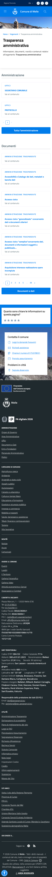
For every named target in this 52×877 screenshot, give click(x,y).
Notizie (4, 543)
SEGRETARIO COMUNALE (16, 90)
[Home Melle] (24, 11)
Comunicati (6, 551)
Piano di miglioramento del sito (15, 724)
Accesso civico (11, 199)
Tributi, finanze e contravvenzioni (16, 521)
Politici (4, 457)
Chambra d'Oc (8, 809)
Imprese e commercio (11, 508)
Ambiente (6, 475)
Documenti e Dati (9, 444)
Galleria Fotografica (10, 578)
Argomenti (14, 34)
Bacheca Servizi (8, 745)
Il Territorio (6, 574)
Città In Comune (31, 860)
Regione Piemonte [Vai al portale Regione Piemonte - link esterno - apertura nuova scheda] (10, 3)
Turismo (5, 525)
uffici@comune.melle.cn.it (18, 620)
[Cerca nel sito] (45, 11)
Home (5, 34)
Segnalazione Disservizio (12, 737)
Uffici (8, 85)
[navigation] (5, 11)
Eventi (4, 566)
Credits (4, 766)
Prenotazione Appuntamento (14, 732)
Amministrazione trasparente (20, 156)
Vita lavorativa (8, 529)
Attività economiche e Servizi (14, 586)
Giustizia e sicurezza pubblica (14, 504)
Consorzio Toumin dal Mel (12, 805)
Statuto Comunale (9, 749)
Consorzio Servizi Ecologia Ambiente (17, 817)
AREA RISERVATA (24, 873)
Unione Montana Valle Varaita (14, 813)
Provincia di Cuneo (9, 796)
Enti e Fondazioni (9, 448)
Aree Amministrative (10, 436)
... (27, 283)
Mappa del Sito (8, 778)
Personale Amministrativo (13, 453)
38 (31, 283)
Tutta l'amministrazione (26, 130)
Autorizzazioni (7, 487)
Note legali (6, 757)
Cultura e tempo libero (11, 496)
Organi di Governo (9, 432)
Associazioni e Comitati (11, 590)
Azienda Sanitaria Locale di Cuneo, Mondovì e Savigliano (26, 821)
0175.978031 (11, 604)
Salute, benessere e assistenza (15, 516)
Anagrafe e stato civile (11, 479)
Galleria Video (7, 582)
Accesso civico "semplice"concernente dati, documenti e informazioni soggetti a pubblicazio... (24, 244)
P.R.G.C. (5, 800)
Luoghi (4, 570)
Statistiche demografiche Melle (15, 825)
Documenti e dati (26, 291)
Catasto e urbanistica (11, 492)
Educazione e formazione (12, 500)
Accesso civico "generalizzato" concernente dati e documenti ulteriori (24, 220)
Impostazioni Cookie (10, 761)
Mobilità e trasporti (10, 512)
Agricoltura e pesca (10, 471)
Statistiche (6, 774)
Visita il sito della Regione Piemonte (17, 792)
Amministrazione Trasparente (14, 716)
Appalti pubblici (8, 483)
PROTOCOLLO (11, 110)
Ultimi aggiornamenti (10, 770)
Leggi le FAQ (7, 728)
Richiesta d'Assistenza (11, 741)
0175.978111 (11, 607)
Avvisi (4, 547)
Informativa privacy (10, 753)
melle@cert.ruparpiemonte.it (19, 617)
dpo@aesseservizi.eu (16, 700)
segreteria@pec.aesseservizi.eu (19, 703)
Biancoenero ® (18, 866)
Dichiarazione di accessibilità (14, 720)
